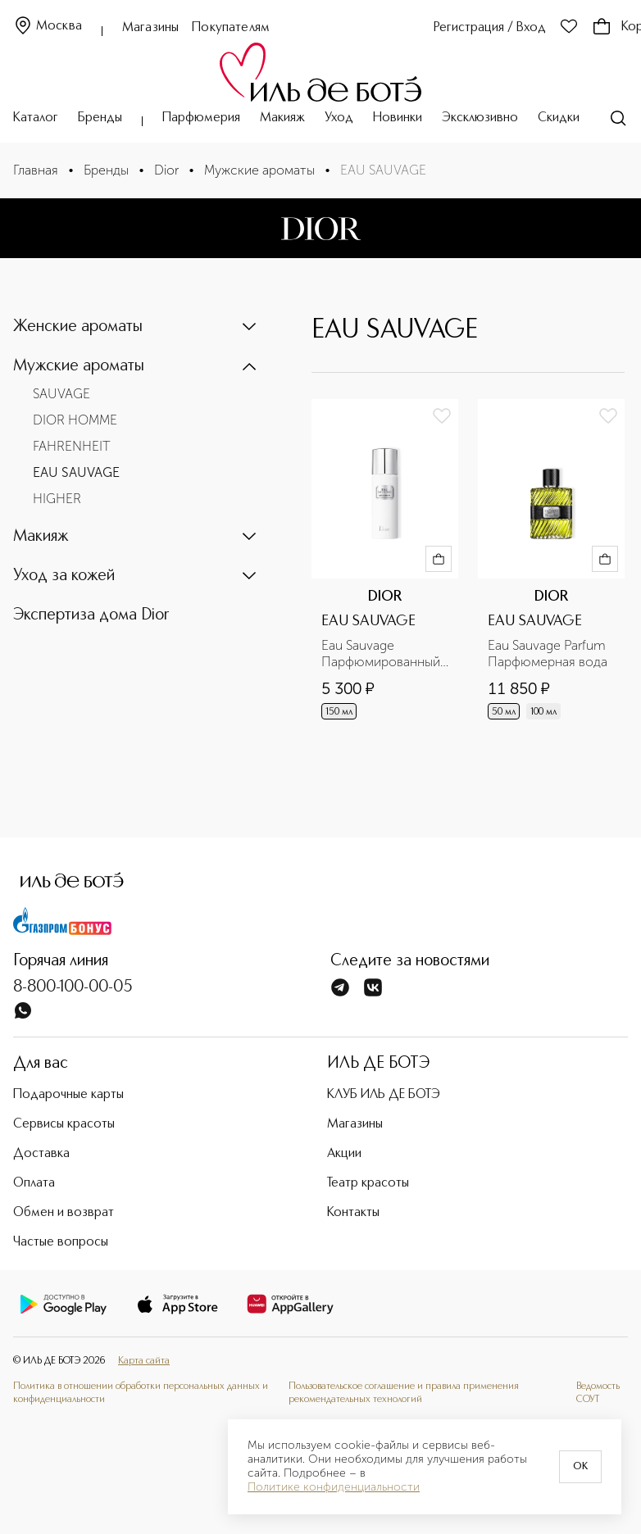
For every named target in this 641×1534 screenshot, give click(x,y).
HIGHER (57, 498)
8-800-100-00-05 (73, 987)
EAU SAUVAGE (76, 472)
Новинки (397, 118)
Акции (344, 1153)
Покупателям (231, 27)
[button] (136, 327)
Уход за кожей (64, 576)
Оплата (34, 1183)
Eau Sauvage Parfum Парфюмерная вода (548, 653)
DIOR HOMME (75, 420)
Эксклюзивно (480, 118)
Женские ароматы (78, 327)
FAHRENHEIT (72, 446)
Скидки (559, 118)
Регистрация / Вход (490, 27)
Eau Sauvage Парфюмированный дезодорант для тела (384, 654)
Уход (339, 118)
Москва (47, 26)
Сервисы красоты (64, 1124)
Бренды (100, 118)
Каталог (35, 118)
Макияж (282, 118)
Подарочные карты (68, 1094)
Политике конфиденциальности (334, 1487)
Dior (166, 170)
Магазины (150, 27)
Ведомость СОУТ (598, 1393)
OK (580, 1467)
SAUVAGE (61, 394)
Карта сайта (144, 1361)
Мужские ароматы (259, 170)
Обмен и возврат (63, 1212)
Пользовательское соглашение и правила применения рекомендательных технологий (404, 1393)
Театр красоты (368, 1183)
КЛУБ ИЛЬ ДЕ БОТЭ (383, 1094)
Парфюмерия (201, 118)
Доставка (41, 1153)
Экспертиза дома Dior (91, 615)
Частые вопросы (60, 1242)
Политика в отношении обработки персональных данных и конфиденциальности (140, 1393)
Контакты (353, 1212)
